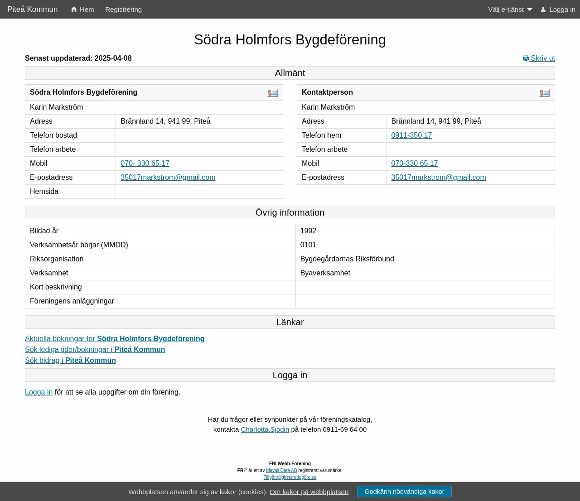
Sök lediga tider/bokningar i (95, 349)
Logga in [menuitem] (558, 9)
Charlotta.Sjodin (265, 429)
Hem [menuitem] (83, 9)
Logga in (39, 392)
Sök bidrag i (70, 360)
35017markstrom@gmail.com (168, 177)
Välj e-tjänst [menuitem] (505, 9)
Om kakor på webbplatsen (309, 491)
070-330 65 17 (415, 163)
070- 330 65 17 (145, 163)
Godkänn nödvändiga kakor (404, 491)
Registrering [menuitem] (123, 9)
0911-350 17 (412, 135)
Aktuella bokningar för (115, 338)
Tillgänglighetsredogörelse (290, 477)
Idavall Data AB (281, 470)
